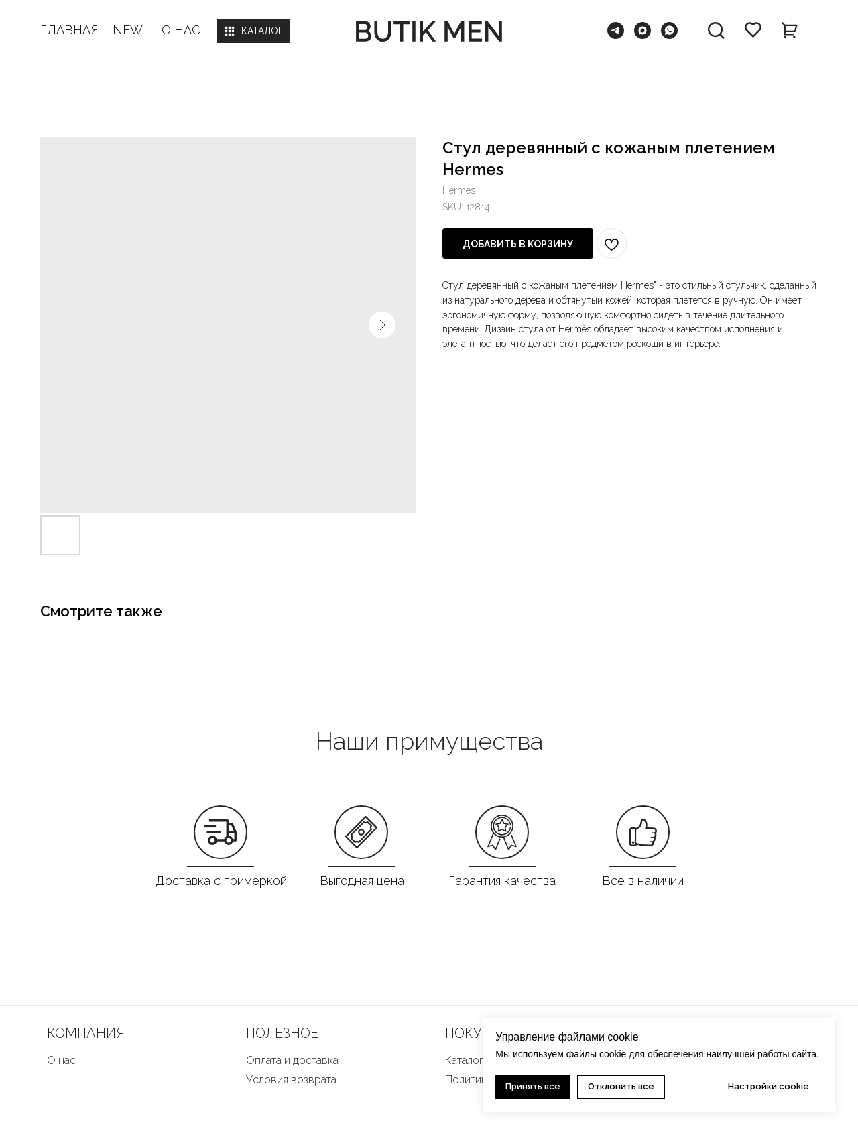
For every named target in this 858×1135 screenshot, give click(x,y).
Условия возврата (291, 1079)
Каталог (464, 1060)
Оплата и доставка (292, 1060)
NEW (128, 30)
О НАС (181, 30)
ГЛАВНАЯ (69, 30)
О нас (61, 1060)
